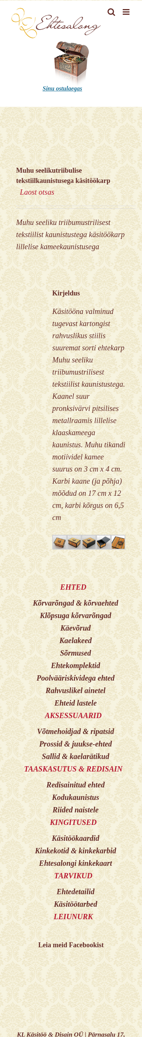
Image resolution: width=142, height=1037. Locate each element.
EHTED (73, 587)
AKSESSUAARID (73, 715)
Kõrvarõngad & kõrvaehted (76, 603)
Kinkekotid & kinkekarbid (75, 850)
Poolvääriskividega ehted (75, 678)
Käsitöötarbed (75, 904)
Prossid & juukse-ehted (75, 744)
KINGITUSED (73, 822)
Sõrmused (75, 653)
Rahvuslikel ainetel (75, 690)
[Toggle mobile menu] (127, 12)
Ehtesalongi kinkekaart (75, 863)
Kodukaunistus (75, 797)
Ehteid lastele (76, 703)
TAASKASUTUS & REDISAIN (73, 769)
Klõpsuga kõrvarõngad (75, 615)
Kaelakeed (75, 640)
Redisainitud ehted (76, 785)
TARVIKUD (73, 875)
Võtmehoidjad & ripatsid (75, 731)
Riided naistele (76, 810)
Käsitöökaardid (76, 838)
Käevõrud (76, 628)
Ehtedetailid (76, 891)
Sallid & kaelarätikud (75, 756)
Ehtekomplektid (75, 665)
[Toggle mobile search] (111, 12)
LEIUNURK (73, 916)
